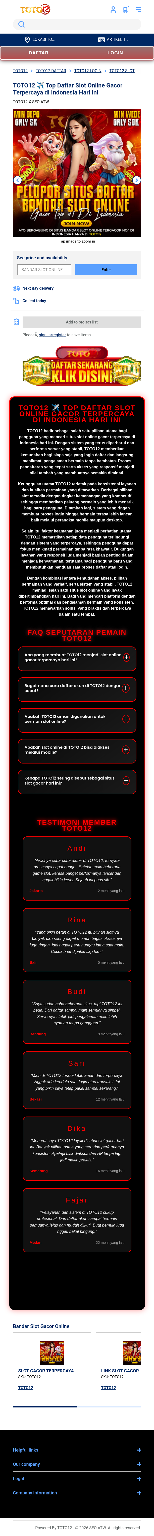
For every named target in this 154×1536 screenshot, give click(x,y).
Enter (106, 269)
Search (20, 24)
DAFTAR (39, 52)
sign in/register (52, 335)
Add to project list (82, 322)
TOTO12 (25, 1387)
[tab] (45, 1406)
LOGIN (115, 52)
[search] (77, 24)
